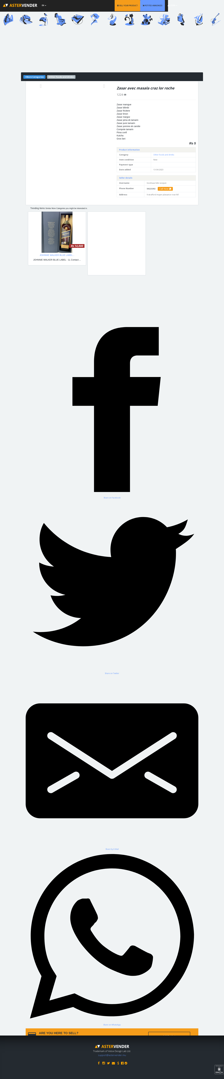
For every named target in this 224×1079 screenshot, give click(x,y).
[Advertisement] (112, 50)
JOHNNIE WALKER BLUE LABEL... (57, 255)
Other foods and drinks (163, 154)
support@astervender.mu (112, 1054)
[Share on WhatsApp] (112, 938)
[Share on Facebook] (112, 411)
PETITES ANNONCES (173, 5)
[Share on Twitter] (112, 587)
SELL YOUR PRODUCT (148, 5)
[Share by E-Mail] (112, 762)
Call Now (165, 188)
